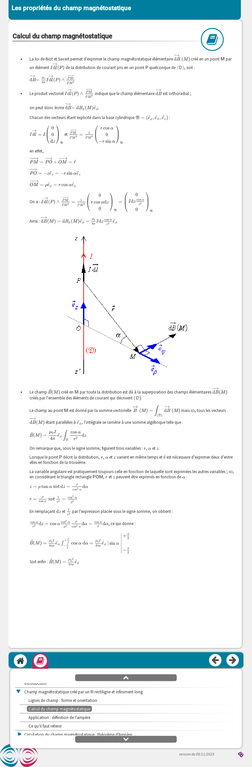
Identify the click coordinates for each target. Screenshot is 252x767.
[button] (126, 677)
